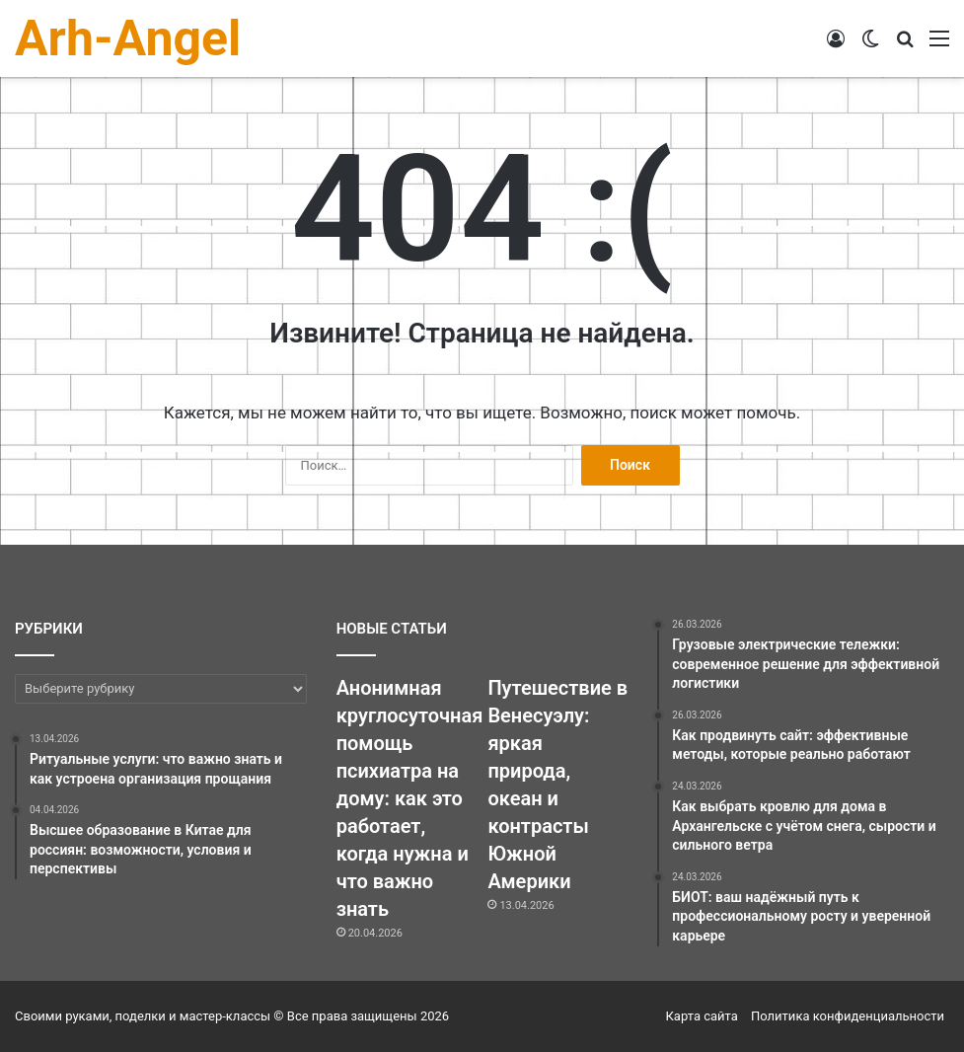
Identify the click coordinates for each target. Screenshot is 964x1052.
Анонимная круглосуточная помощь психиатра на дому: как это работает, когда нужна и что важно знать (409, 798)
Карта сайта (702, 1016)
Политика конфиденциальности (847, 1016)
